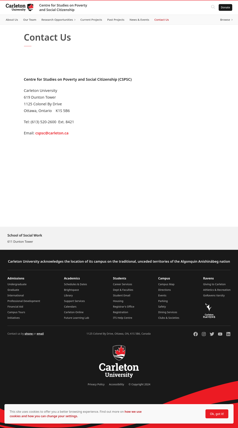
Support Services (74, 301)
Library (68, 295)
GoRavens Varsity (214, 295)
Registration (120, 312)
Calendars (70, 306)
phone (29, 333)
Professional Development (23, 301)
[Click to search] (213, 7)
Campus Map (166, 284)
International (15, 295)
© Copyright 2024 (139, 384)
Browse (225, 19)
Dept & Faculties (123, 290)
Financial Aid (15, 306)
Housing (118, 301)
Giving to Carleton (214, 284)
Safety (162, 306)
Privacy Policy (96, 384)
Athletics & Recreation (217, 290)
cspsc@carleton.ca (52, 133)
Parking (163, 301)
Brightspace (71, 290)
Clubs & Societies (168, 318)
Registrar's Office (123, 306)
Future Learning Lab (76, 318)
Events (162, 295)
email (40, 333)
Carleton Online (73, 312)
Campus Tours (16, 312)
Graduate (13, 290)
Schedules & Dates (75, 284)
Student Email (121, 295)
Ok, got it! (217, 414)
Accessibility (116, 384)
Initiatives (13, 318)
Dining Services (167, 312)
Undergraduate (17, 284)
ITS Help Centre (122, 318)
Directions (164, 290)
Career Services (122, 284)
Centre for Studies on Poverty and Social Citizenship (63, 7)
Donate (225, 7)
